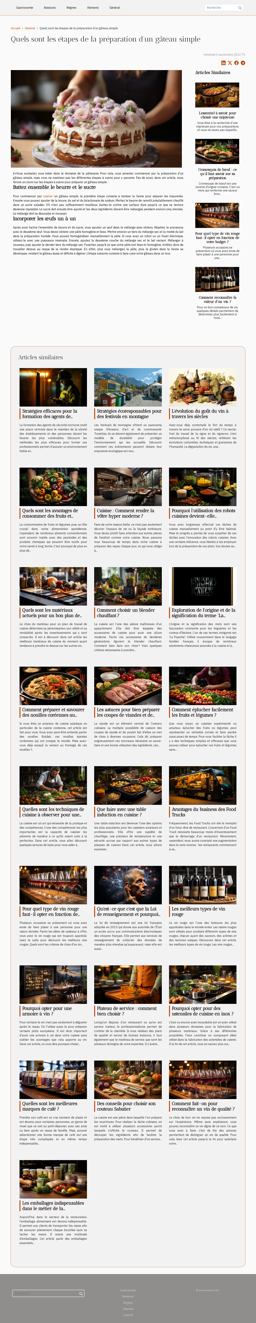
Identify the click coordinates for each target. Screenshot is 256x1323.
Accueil (15, 28)
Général (115, 7)
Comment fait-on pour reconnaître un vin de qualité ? (203, 1106)
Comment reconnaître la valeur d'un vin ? (217, 299)
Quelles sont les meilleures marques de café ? (49, 1106)
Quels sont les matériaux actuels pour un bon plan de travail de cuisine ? (51, 615)
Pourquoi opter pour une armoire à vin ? (47, 1011)
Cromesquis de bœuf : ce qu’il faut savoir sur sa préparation (217, 174)
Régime (71, 7)
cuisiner (48, 196)
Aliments (93, 7)
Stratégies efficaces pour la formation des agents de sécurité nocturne (49, 416)
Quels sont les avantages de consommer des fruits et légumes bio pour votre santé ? (53, 516)
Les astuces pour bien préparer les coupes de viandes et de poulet (128, 715)
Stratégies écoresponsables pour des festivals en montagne (129, 413)
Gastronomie (24, 7)
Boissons (50, 7)
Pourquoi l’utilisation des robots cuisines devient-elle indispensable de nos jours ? (203, 516)
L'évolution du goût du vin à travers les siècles (200, 413)
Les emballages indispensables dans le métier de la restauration (53, 1208)
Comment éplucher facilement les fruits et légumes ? (202, 712)
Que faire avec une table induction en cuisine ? (121, 812)
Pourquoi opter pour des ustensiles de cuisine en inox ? (203, 1011)
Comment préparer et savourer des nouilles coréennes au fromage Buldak (53, 715)
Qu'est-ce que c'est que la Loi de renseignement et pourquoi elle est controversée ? (127, 914)
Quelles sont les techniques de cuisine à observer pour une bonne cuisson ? (53, 815)
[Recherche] (224, 7)
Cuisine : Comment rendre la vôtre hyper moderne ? (125, 513)
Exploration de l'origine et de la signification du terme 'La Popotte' (203, 615)
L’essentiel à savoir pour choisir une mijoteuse (217, 115)
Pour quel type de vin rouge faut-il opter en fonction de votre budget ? (217, 238)
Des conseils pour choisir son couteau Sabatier (126, 1106)
